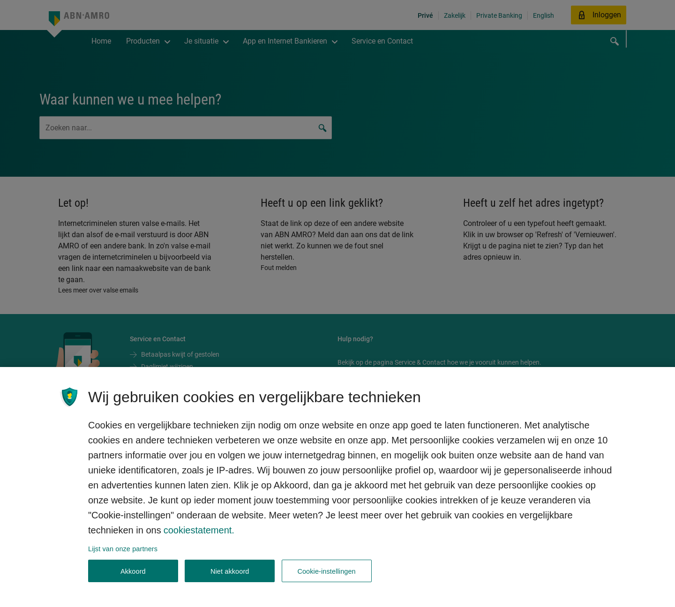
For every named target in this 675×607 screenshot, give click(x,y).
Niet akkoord (229, 578)
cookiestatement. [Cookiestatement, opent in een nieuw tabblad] (199, 537)
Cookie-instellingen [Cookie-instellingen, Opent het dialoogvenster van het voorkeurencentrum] (326, 578)
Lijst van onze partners (123, 556)
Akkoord (133, 578)
